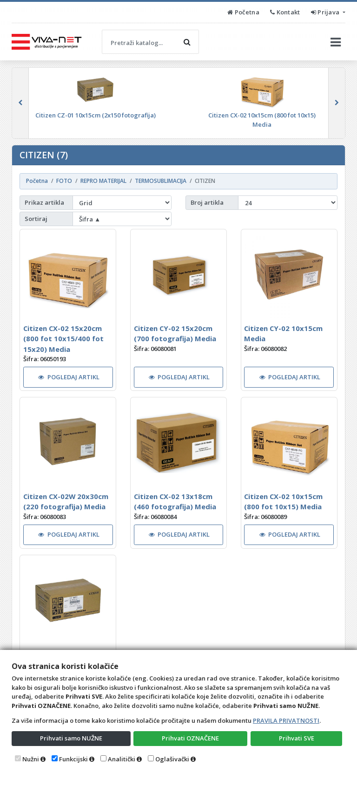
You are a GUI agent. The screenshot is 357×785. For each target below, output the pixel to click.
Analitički (121, 759)
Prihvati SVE (296, 738)
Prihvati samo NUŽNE (71, 738)
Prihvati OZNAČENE (190, 738)
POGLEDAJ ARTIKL (68, 377)
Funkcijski (73, 759)
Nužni (30, 759)
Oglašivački (172, 759)
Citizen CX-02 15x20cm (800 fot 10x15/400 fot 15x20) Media (63, 339)
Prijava (326, 12)
